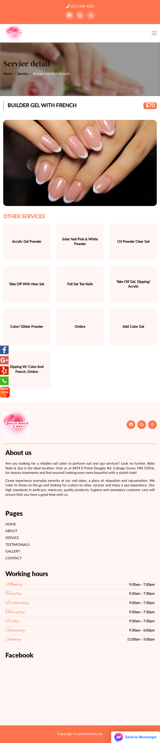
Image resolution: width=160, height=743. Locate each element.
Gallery (12, 551)
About (11, 531)
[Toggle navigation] (154, 33)
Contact (13, 558)
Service (22, 74)
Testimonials (17, 544)
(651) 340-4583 (80, 6)
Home (7, 74)
